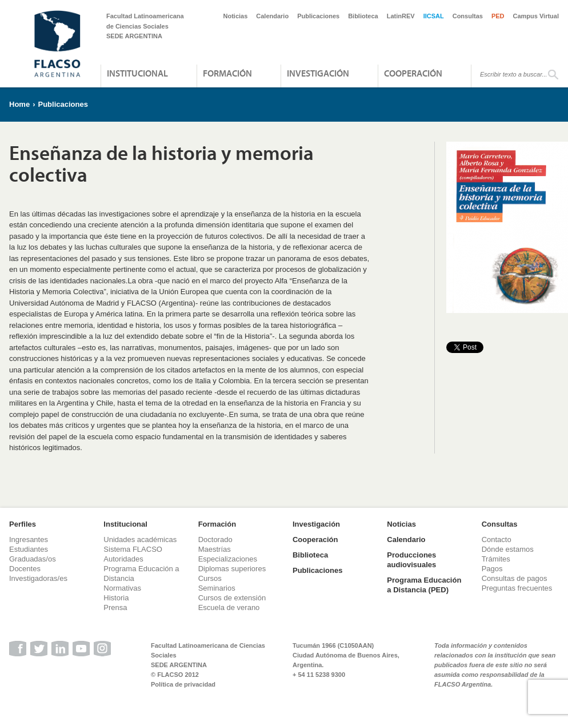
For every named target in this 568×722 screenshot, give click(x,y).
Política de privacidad (183, 684)
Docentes (25, 568)
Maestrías (214, 549)
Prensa (115, 607)
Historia (116, 597)
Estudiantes (28, 549)
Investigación (318, 73)
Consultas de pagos (514, 578)
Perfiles (22, 524)
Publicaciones (318, 16)
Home (19, 104)
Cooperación (413, 73)
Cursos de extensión (232, 597)
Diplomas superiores (232, 568)
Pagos (492, 568)
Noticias (235, 16)
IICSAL (433, 16)
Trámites (496, 559)
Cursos (210, 578)
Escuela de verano (229, 607)
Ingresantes (28, 539)
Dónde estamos (508, 549)
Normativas (122, 588)
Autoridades (123, 559)
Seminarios (216, 588)
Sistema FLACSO (132, 549)
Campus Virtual (536, 16)
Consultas (468, 16)
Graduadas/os (32, 559)
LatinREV (401, 16)
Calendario (272, 16)
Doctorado (215, 539)
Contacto (496, 539)
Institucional (137, 73)
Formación (227, 73)
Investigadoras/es (38, 578)
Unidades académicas (140, 539)
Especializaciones (227, 559)
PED (498, 16)
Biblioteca (363, 16)
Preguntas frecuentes (517, 588)
